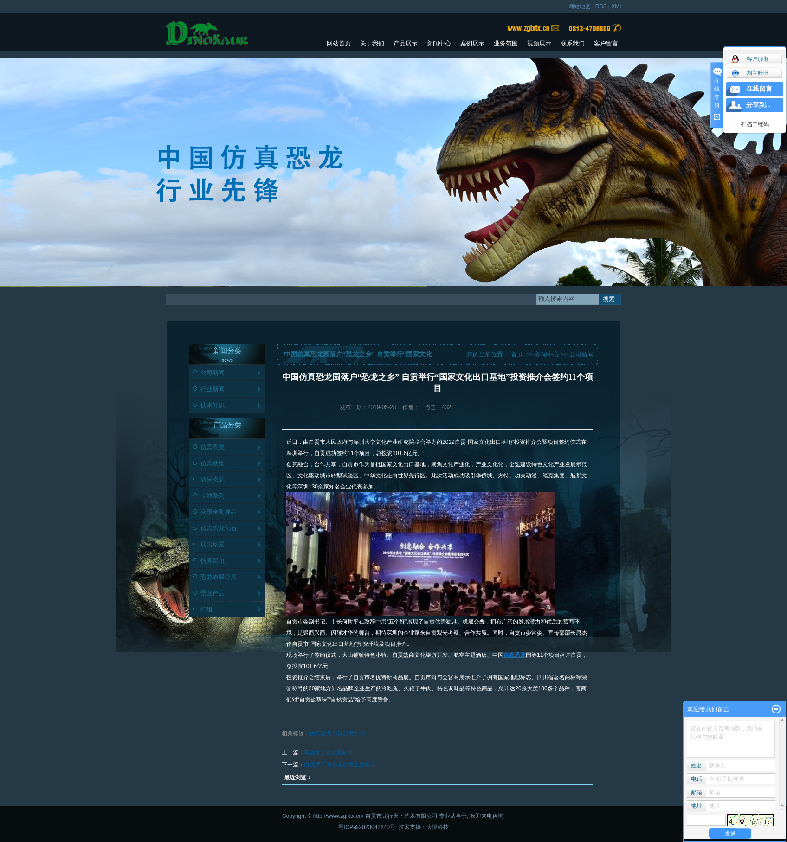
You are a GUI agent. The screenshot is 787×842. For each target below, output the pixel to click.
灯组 (206, 609)
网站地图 (579, 6)
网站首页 (339, 43)
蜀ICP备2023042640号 (366, 827)
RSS (601, 6)
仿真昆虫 (212, 560)
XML (617, 6)
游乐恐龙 (212, 479)
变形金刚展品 (218, 511)
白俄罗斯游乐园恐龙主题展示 (340, 764)
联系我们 (573, 43)
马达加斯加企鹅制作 (329, 752)
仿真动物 (212, 463)
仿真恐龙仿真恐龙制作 (337, 733)
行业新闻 (212, 389)
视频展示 (539, 43)
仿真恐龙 (212, 446)
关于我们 (372, 43)
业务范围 (506, 43)
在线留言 (759, 88)
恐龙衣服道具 (218, 576)
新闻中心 (439, 43)
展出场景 (212, 544)
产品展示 (406, 43)
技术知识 (212, 405)
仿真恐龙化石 (218, 528)
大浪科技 (437, 827)
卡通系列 (212, 495)
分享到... (758, 105)
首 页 (518, 354)
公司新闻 (212, 372)
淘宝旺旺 (750, 73)
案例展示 (472, 43)
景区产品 (212, 593)
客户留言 (606, 43)
